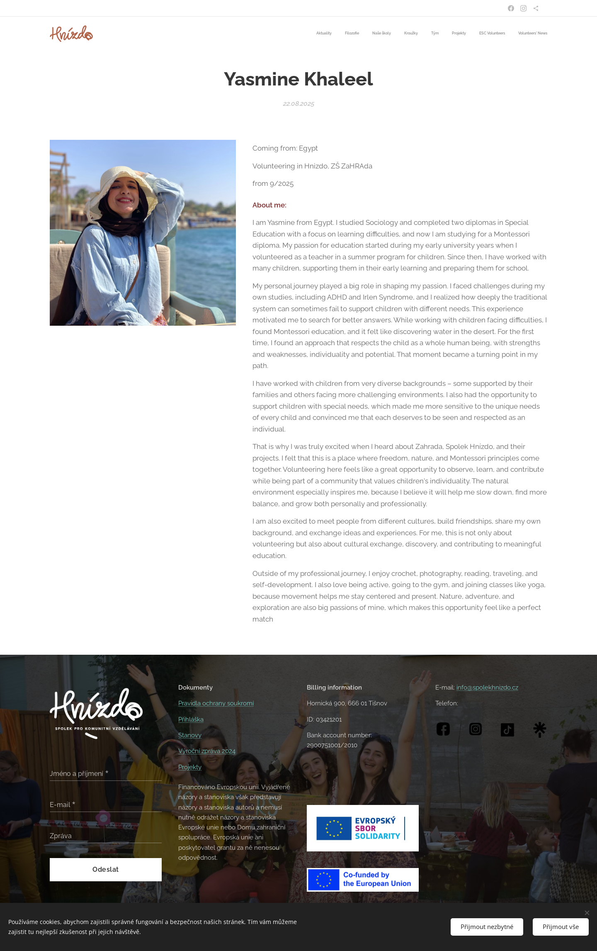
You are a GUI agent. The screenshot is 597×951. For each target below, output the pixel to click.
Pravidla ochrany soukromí (216, 703)
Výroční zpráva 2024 (206, 751)
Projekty (189, 767)
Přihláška (191, 719)
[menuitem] (456, 33)
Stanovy (189, 735)
